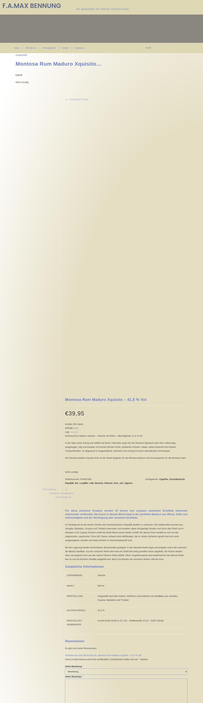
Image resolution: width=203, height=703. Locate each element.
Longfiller (84, 317)
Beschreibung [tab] (49, 323)
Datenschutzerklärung (173, 546)
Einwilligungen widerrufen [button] (28, 628)
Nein (3, 700)
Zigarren (128, 317)
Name (69, 546)
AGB (60, 597)
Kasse (89, 597)
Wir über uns (31, 48)
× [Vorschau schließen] (0, 643)
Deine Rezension (74, 511)
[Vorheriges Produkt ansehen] (68, 99)
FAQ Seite (91, 604)
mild (92, 317)
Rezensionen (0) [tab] (63, 331)
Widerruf (62, 604)
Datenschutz (64, 602)
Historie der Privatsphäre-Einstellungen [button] (35, 625)
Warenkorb (91, 599)
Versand (74, 266)
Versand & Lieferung (67, 609)
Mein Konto (91, 602)
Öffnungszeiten (49, 48)
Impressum (79, 48)
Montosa (99, 317)
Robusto (108, 317)
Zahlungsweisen (65, 607)
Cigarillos (163, 313)
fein (76, 317)
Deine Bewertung (74, 501)
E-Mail (111, 546)
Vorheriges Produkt (79, 99)
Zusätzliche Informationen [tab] (61, 327)
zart (121, 317)
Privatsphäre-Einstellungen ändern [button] (33, 621)
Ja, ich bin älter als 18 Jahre (22, 700)
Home (16, 48)
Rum (116, 317)
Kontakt (65, 48)
